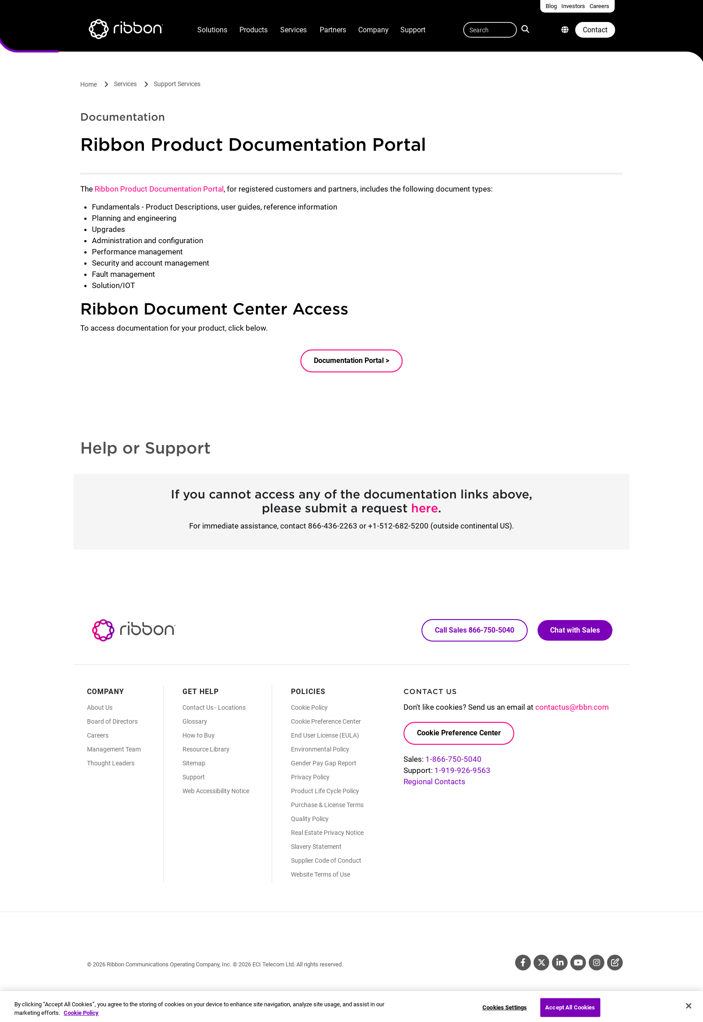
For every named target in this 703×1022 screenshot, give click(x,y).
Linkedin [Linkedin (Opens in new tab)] (560, 962)
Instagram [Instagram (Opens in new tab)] (596, 962)
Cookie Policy (309, 707)
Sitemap (193, 763)
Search (526, 29)
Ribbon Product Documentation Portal (159, 188)
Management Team (114, 749)
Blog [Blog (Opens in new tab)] (615, 962)
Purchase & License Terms (327, 804)
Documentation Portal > (351, 360)
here (424, 508)
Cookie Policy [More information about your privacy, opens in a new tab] (81, 1016)
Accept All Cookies (570, 1010)
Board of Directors (112, 721)
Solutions (212, 30)
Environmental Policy (320, 749)
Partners (333, 30)
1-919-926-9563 (462, 770)
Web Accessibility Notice (215, 791)
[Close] (689, 1009)
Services (293, 30)
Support (412, 30)
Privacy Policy (310, 777)
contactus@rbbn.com (572, 707)
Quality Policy (310, 818)
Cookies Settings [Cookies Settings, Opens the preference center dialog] (504, 1010)
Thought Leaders (111, 763)
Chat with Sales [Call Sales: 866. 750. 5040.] (575, 630)
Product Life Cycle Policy (325, 791)
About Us (100, 707)
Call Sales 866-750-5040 (474, 630)
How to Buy (198, 735)
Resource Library (206, 749)
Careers (97, 735)
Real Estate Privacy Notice (327, 832)
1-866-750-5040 (453, 759)
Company (373, 30)
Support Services (177, 83)
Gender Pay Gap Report (323, 763)
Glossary (194, 721)
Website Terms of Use (320, 874)
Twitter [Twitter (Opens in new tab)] (541, 962)
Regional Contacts (434, 781)
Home (88, 84)
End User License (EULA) (325, 735)
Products (253, 30)
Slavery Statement (316, 846)
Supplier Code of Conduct (326, 860)
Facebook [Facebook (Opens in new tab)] (523, 962)
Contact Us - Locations (214, 707)
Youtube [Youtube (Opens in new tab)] (578, 962)
